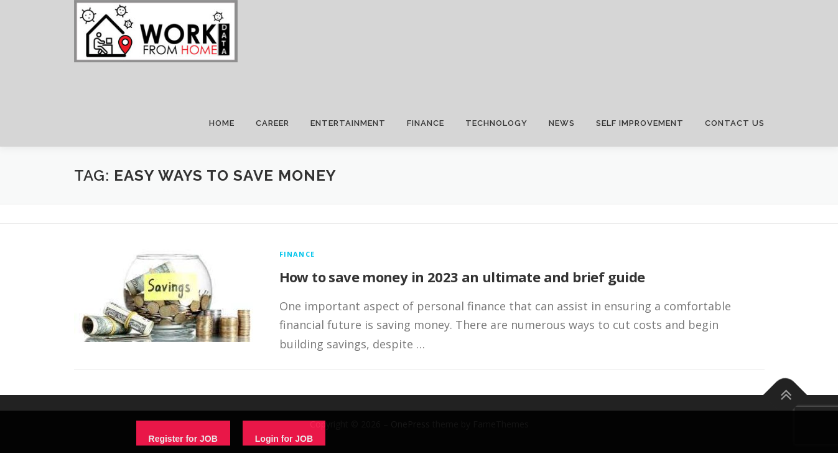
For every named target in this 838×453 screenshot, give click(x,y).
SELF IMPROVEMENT (640, 123)
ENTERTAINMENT (348, 123)
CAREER (272, 123)
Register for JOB (183, 439)
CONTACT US (735, 123)
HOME (222, 123)
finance (297, 254)
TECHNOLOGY (496, 123)
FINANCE (425, 123)
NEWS (562, 123)
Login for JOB (284, 439)
